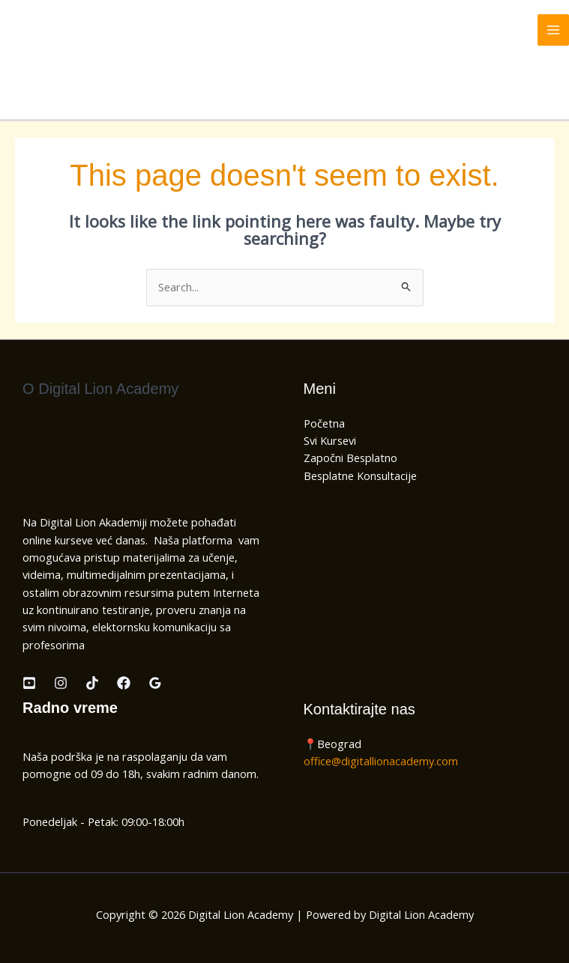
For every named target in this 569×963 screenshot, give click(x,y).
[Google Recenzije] (155, 683)
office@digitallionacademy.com (381, 760)
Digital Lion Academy (83, 29)
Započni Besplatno (350, 457)
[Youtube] (29, 683)
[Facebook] (123, 683)
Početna (324, 423)
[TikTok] (92, 683)
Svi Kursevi (330, 440)
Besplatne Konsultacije (360, 475)
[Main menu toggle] (553, 30)
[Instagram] (60, 683)
